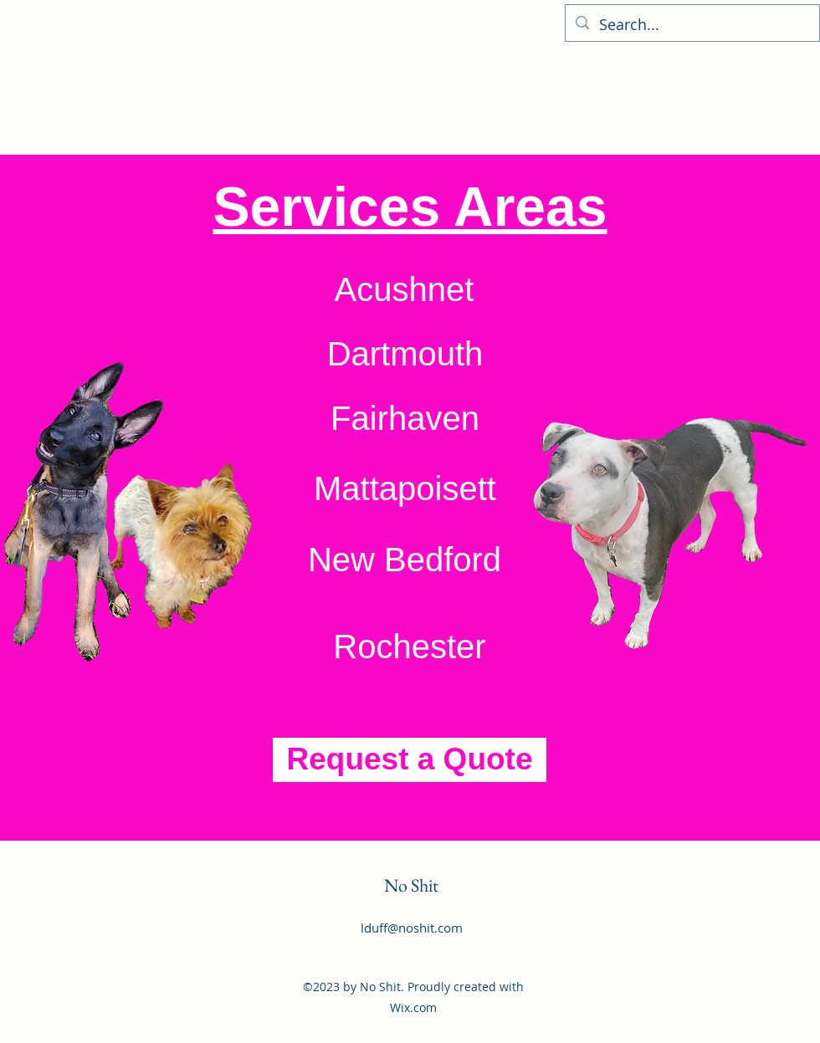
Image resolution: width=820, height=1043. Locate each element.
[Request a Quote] (409, 760)
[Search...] (691, 25)
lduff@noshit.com (412, 927)
